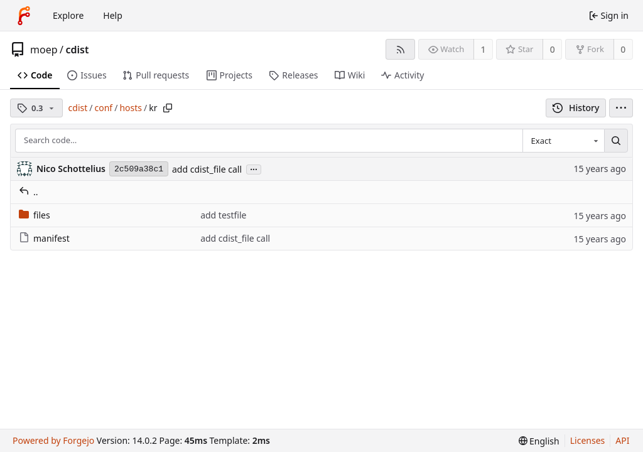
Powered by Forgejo (53, 440)
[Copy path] (167, 108)
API (622, 440)
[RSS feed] (400, 49)
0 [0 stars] (552, 49)
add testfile (223, 215)
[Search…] (616, 141)
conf (104, 108)
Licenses (587, 440)
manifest (44, 238)
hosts (130, 108)
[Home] (23, 15)
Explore (68, 15)
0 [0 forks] (622, 49)
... (253, 168)
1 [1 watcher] (483, 49)
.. (28, 192)
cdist (77, 49)
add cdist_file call (207, 169)
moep (44, 49)
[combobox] (563, 141)
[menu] (621, 108)
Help (112, 15)
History (576, 108)
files (34, 215)
